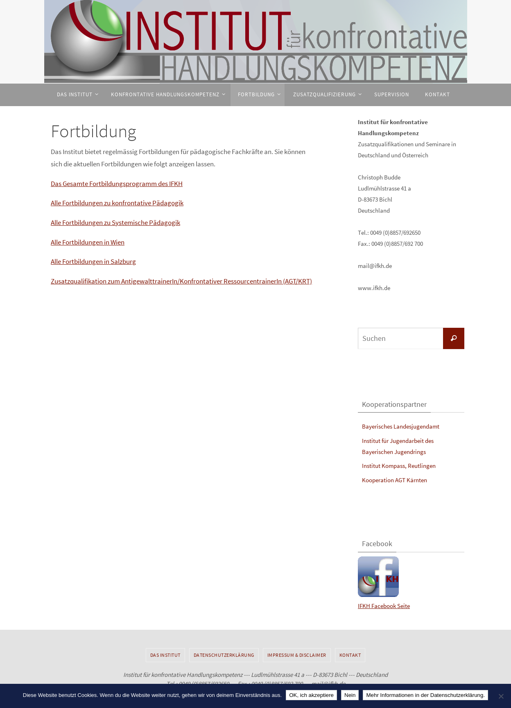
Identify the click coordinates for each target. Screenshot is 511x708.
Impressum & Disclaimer (296, 655)
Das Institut (165, 655)
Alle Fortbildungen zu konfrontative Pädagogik (117, 202)
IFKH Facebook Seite (384, 606)
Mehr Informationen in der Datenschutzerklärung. (425, 695)
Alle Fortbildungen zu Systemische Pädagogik (115, 222)
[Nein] (501, 696)
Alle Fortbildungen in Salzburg (93, 261)
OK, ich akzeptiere (311, 695)
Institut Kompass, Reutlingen (399, 466)
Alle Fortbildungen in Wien (87, 242)
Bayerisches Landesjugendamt (400, 426)
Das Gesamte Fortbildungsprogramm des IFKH (117, 183)
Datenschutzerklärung (224, 655)
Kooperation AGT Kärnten (394, 480)
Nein (349, 695)
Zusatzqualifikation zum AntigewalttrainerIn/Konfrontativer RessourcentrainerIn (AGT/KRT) (181, 281)
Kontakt (350, 655)
